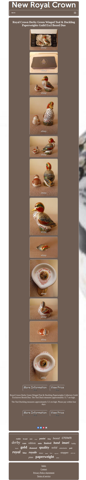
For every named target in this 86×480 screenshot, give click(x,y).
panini (42, 438)
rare (24, 443)
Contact (44, 469)
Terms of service (44, 476)
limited (47, 443)
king (49, 439)
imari (65, 442)
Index (43, 466)
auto (40, 443)
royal (16, 452)
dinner (41, 453)
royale (33, 452)
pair (70, 448)
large (36, 439)
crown (66, 437)
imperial (56, 453)
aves (57, 458)
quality (44, 447)
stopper (65, 452)
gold (23, 447)
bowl (46, 453)
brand (25, 439)
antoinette (63, 448)
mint (31, 439)
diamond (33, 448)
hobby (73, 443)
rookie (18, 439)
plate (31, 457)
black (16, 448)
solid (54, 447)
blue (25, 453)
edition (32, 443)
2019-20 (73, 453)
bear (51, 453)
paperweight (44, 457)
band (57, 442)
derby (16, 442)
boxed (56, 438)
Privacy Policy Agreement (43, 473)
